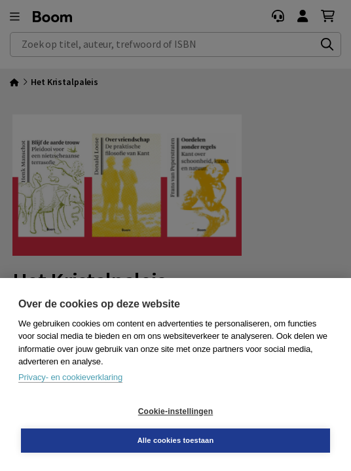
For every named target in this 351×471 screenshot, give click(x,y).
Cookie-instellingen (175, 411)
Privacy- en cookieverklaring (70, 377)
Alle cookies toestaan (176, 440)
